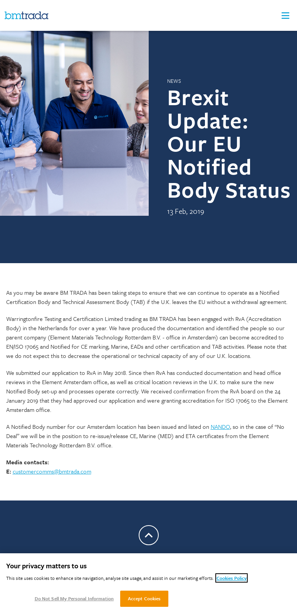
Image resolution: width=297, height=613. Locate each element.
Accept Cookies (144, 598)
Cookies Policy (231, 577)
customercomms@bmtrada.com (52, 471)
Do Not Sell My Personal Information (74, 598)
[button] (285, 15)
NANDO (220, 426)
